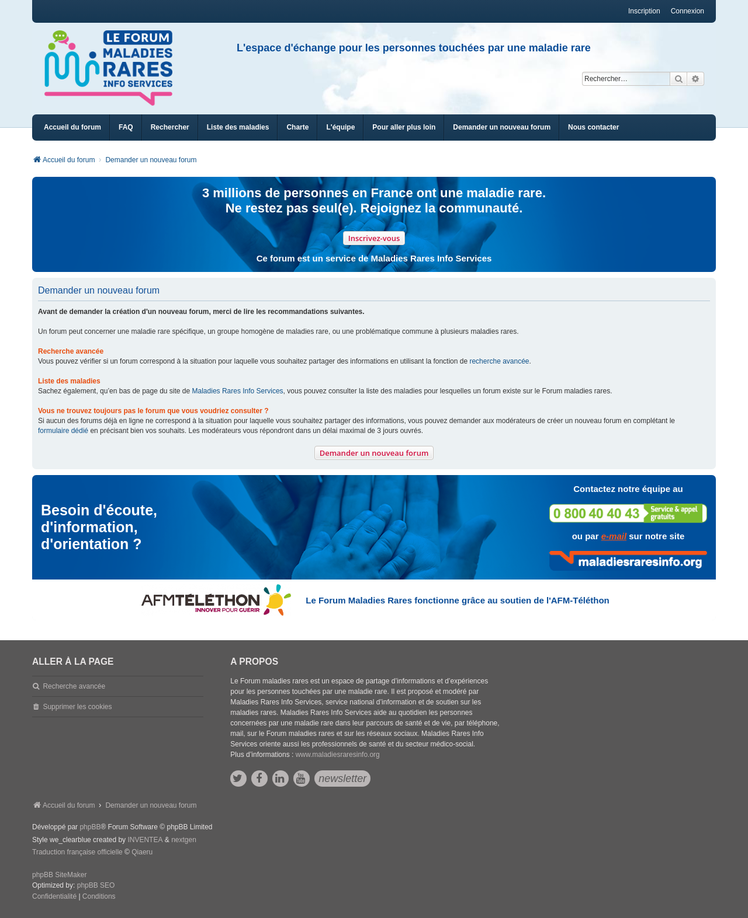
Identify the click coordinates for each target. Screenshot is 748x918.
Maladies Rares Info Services (237, 391)
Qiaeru (142, 852)
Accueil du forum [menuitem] (72, 127)
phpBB (90, 827)
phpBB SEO (96, 885)
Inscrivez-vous (374, 238)
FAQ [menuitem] (126, 127)
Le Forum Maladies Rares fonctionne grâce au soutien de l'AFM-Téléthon (457, 600)
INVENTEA (144, 840)
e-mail (613, 536)
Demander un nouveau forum (374, 453)
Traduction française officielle (77, 852)
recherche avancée (499, 361)
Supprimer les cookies (77, 707)
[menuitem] (238, 127)
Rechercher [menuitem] (170, 127)
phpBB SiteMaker (59, 875)
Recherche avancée (74, 686)
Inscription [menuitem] (644, 11)
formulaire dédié (63, 431)
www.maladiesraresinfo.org (338, 755)
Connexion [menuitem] (687, 11)
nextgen (183, 840)
